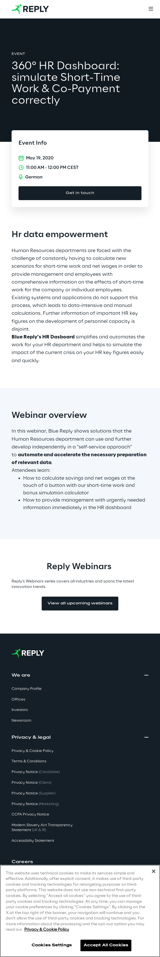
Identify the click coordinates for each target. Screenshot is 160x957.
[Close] (153, 871)
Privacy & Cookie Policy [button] (33, 751)
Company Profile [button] (27, 689)
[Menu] (150, 9)
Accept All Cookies (106, 945)
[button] (80, 862)
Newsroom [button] (21, 721)
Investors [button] (20, 710)
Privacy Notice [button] (36, 772)
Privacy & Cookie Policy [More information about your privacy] (46, 930)
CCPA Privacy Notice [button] (30, 814)
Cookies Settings (52, 945)
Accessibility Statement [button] (33, 841)
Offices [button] (18, 699)
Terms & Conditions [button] (29, 761)
